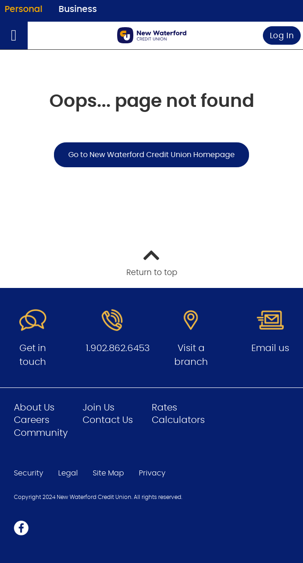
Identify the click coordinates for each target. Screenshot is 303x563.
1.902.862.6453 (118, 348)
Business (78, 9)
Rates (164, 407)
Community (41, 433)
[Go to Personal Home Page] (151, 35)
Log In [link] (282, 36)
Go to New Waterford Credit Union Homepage (151, 154)
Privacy (152, 473)
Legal (68, 473)
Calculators (178, 420)
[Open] (14, 35)
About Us (34, 407)
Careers (31, 420)
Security (28, 473)
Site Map (108, 473)
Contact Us (108, 420)
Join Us (98, 407)
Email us (270, 348)
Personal (23, 9)
